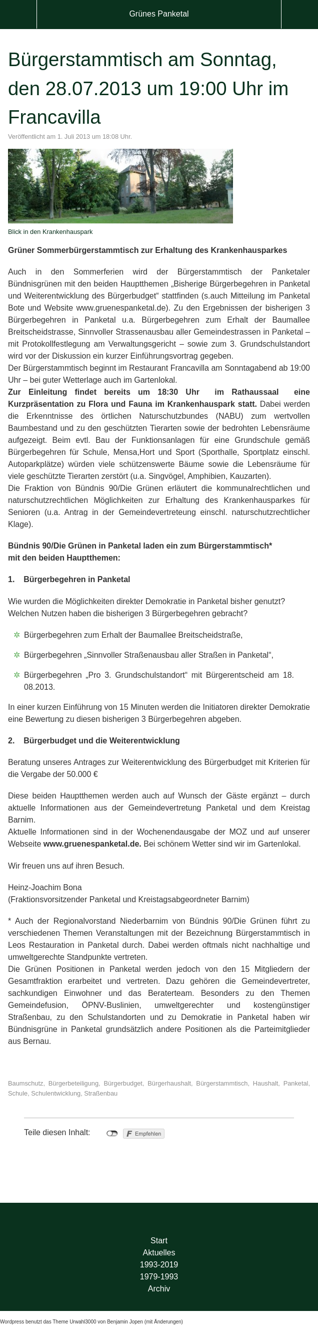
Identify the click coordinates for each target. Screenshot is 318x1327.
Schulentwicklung (55, 1093)
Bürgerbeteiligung (73, 1083)
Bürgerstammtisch (222, 1083)
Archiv (159, 1288)
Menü (18, 14)
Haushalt (265, 1083)
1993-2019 (159, 1264)
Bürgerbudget (123, 1083)
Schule (18, 1093)
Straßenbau (101, 1093)
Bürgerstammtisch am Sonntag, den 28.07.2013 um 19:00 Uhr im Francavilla (148, 88)
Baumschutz (25, 1083)
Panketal (296, 1083)
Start (159, 1240)
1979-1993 (159, 1276)
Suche (300, 14)
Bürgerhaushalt (169, 1083)
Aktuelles (159, 1252)
